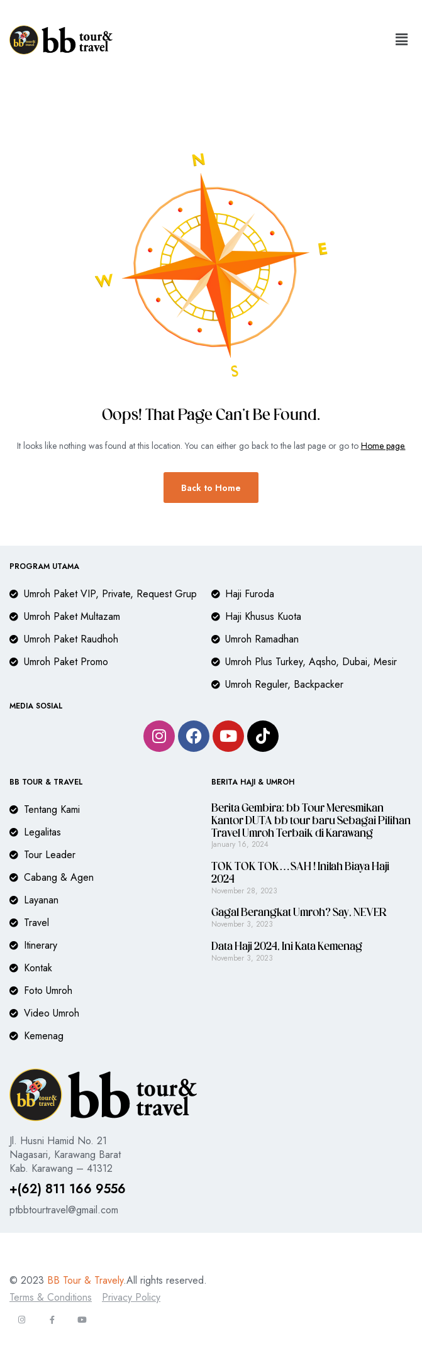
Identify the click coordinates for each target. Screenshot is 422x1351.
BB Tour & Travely (85, 1280)
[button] (402, 40)
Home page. (383, 445)
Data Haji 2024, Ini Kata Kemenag (286, 947)
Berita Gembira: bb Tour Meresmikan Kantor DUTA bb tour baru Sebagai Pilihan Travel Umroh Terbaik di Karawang (311, 821)
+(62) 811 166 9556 (67, 1189)
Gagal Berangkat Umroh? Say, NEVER (299, 913)
